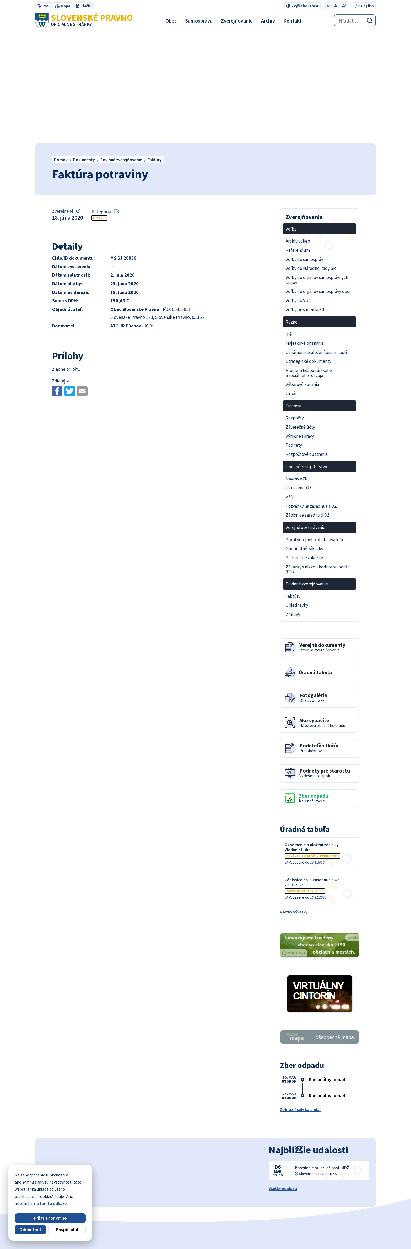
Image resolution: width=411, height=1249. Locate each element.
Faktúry (99, 107)
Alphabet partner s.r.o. (215, 1234)
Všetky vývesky (293, 801)
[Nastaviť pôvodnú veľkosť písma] (336, 5)
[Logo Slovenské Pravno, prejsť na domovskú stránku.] (84, 20)
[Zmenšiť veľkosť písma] (328, 5)
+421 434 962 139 (347, 1199)
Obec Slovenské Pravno (290, 1234)
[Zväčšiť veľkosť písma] (344, 5)
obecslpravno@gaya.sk (353, 1205)
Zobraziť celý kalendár (300, 998)
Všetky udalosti (283, 1077)
